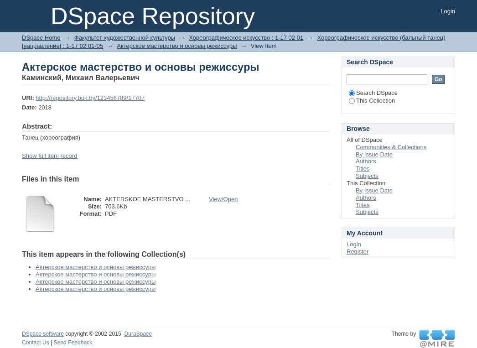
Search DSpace (373, 92)
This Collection (372, 100)
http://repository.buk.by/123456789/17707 (90, 97)
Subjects (367, 175)
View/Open (223, 199)
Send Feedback (73, 342)
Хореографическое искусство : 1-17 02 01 (246, 37)
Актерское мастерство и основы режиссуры (177, 45)
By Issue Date (374, 154)
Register (357, 251)
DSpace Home (41, 37)
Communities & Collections (391, 147)
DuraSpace (137, 334)
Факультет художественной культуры (124, 37)
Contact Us (35, 342)
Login (448, 11)
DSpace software (43, 334)
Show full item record (49, 155)
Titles (363, 168)
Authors (366, 161)
